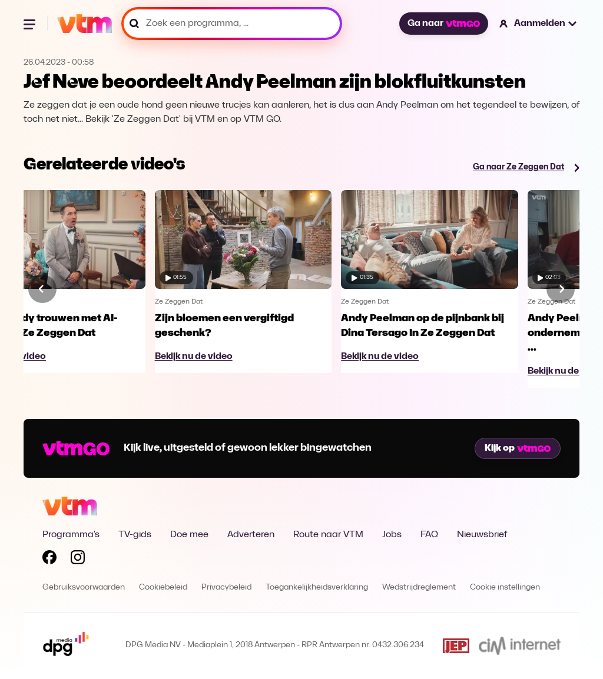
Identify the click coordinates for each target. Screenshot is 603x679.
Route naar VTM (328, 535)
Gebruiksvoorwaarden (83, 587)
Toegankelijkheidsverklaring (317, 587)
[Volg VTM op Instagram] (78, 559)
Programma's (71, 535)
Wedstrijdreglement (419, 587)
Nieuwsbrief (482, 535)
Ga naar (443, 23)
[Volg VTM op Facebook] (49, 559)
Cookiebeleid (163, 587)
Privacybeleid (226, 587)
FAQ (429, 535)
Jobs (392, 535)
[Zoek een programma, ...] (232, 23)
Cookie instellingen (505, 587)
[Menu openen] (31, 23)
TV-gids (134, 535)
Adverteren (250, 535)
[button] (538, 23)
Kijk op (518, 448)
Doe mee (189, 535)
